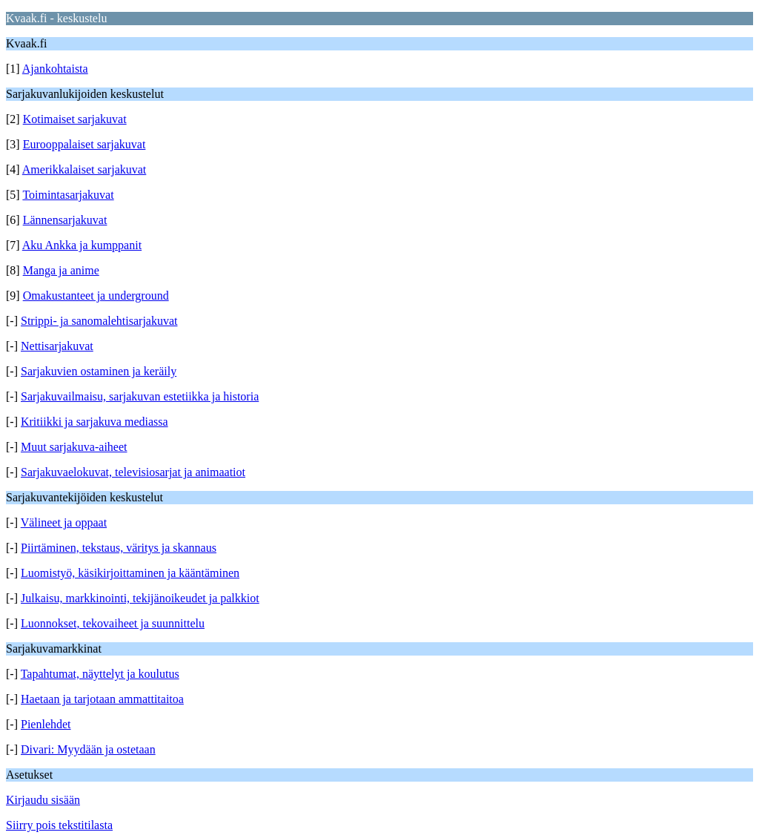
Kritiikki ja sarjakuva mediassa (94, 421)
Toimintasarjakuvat (67, 194)
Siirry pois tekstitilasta (59, 825)
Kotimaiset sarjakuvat (75, 119)
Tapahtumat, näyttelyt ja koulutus (100, 673)
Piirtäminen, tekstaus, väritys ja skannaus (118, 547)
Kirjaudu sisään (43, 800)
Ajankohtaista (55, 68)
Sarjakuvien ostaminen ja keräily (98, 371)
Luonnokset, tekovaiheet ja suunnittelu (113, 623)
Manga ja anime (61, 270)
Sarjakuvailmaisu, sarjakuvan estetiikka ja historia (140, 396)
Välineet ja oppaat (64, 522)
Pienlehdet (46, 724)
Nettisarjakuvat (57, 346)
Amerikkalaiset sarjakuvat (84, 169)
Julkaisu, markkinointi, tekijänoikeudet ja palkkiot (140, 598)
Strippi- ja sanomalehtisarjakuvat (99, 320)
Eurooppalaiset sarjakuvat (84, 144)
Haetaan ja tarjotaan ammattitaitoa (102, 699)
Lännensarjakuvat (65, 220)
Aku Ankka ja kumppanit (82, 245)
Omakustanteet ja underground (96, 295)
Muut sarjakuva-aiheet (74, 447)
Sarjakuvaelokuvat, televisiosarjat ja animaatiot (133, 472)
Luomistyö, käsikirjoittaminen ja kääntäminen (130, 573)
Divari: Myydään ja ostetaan (88, 749)
